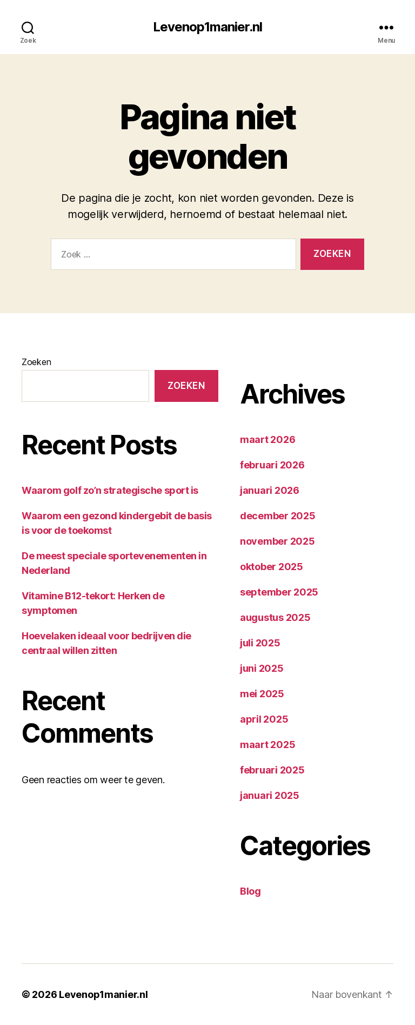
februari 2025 (272, 770)
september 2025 (279, 592)
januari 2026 (269, 490)
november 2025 (277, 541)
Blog (250, 891)
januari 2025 (269, 795)
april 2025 (264, 719)
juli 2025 (260, 643)
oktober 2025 (271, 566)
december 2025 (278, 515)
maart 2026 (267, 439)
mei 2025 (262, 693)
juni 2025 (262, 668)
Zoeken (36, 361)
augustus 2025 (275, 617)
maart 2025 (267, 744)
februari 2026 (272, 465)
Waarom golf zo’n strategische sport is (110, 490)
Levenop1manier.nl (207, 27)
